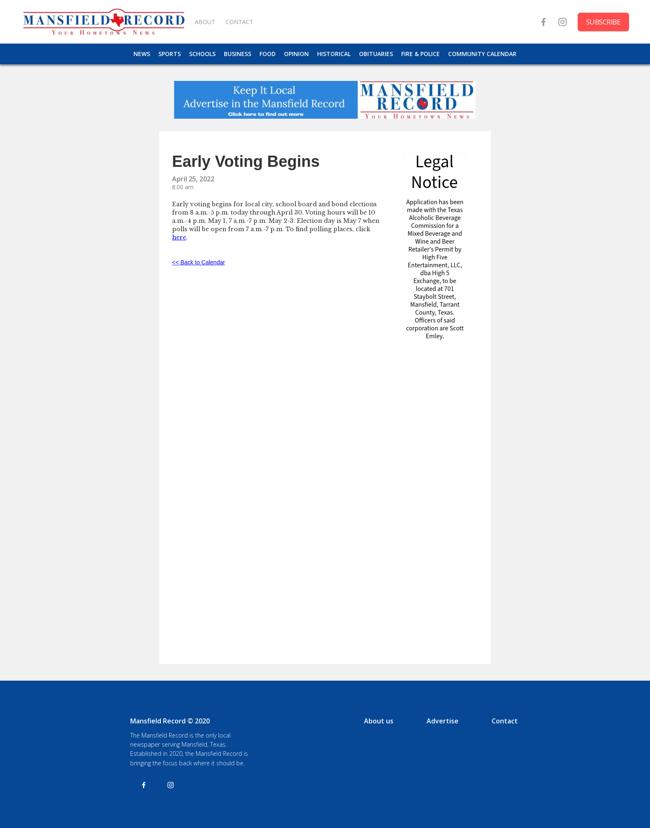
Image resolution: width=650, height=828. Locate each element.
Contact (505, 720)
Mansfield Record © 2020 (170, 720)
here (179, 237)
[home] (104, 21)
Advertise (442, 720)
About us (378, 720)
